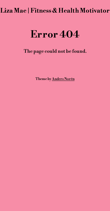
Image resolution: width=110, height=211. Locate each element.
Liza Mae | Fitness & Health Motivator (55, 11)
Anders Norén (63, 79)
